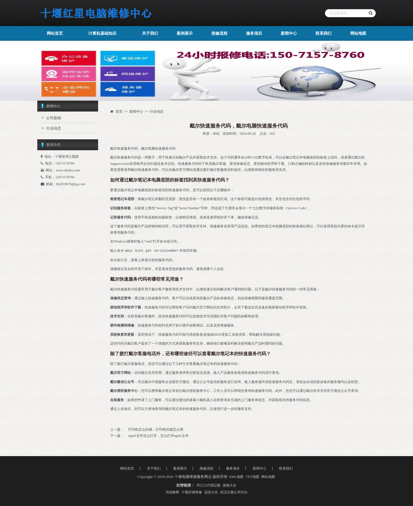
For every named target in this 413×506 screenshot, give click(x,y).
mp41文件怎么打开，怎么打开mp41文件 (158, 436)
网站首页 (55, 33)
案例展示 (185, 33)
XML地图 (236, 477)
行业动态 (53, 128)
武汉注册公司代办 (234, 492)
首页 (119, 112)
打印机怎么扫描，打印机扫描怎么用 (155, 429)
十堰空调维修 (191, 492)
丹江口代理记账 (208, 485)
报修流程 (219, 33)
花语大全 (211, 492)
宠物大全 (229, 485)
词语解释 (172, 492)
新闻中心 (289, 33)
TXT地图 (252, 477)
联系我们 (323, 33)
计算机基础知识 (102, 33)
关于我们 (150, 33)
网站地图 (358, 33)
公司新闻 (53, 118)
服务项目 (254, 33)
